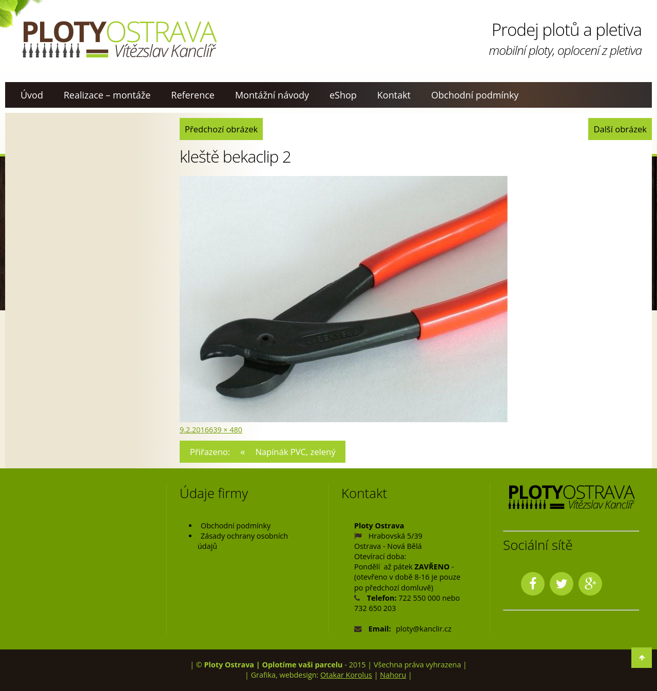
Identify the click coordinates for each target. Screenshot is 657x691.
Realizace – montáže (107, 95)
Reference (193, 95)
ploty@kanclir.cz (423, 629)
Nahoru (393, 675)
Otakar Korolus (346, 675)
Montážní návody (272, 95)
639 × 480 (225, 430)
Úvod (32, 95)
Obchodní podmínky (474, 95)
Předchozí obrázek (221, 129)
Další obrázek (620, 129)
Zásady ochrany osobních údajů (243, 541)
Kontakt (394, 95)
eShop (343, 95)
